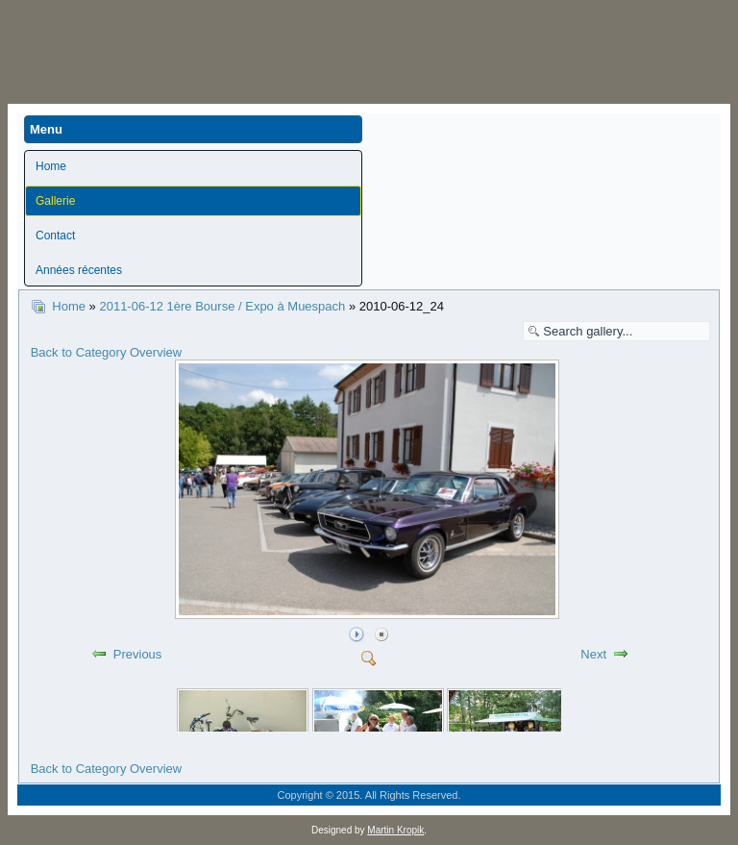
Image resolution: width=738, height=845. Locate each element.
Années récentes (79, 270)
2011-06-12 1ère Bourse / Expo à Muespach (223, 306)
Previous (137, 654)
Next (593, 654)
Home (51, 166)
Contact (55, 235)
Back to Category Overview (107, 352)
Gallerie (55, 201)
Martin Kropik (395, 830)
